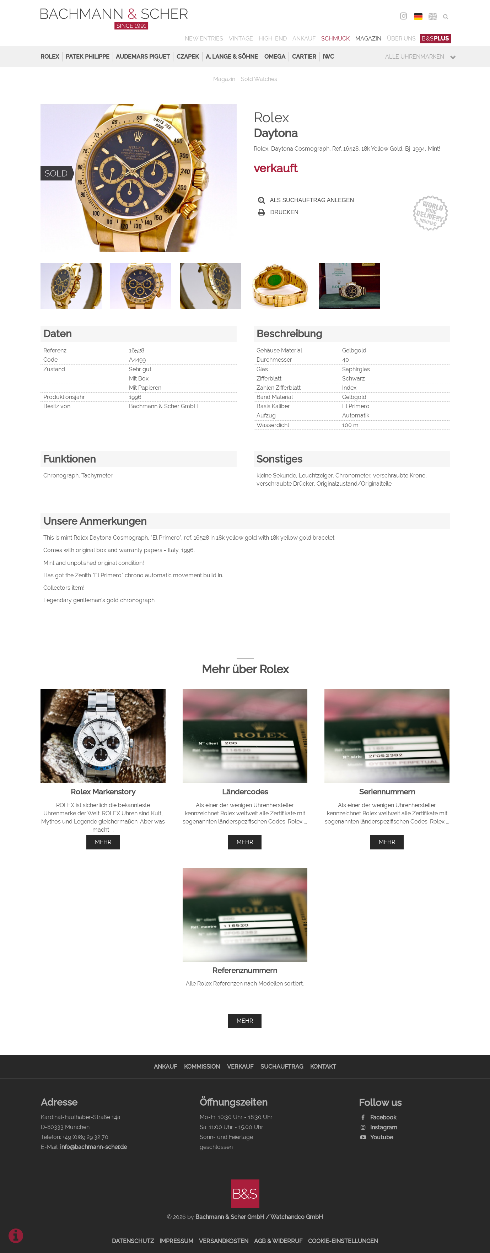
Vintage (241, 38)
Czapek (188, 56)
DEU (418, 16)
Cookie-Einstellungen (343, 1241)
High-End (273, 38)
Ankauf (304, 38)
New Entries (204, 38)
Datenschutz (133, 1241)
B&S (435, 38)
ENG (433, 16)
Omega (274, 56)
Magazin (368, 38)
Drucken (278, 212)
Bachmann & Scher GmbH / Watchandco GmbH (259, 1217)
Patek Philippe (87, 56)
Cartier (304, 56)
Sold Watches (259, 79)
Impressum (176, 1241)
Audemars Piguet (143, 56)
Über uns (401, 38)
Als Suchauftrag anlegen (306, 200)
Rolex (50, 56)
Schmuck (335, 38)
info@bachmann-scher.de (93, 1147)
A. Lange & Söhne (232, 56)
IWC (328, 56)
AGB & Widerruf (278, 1241)
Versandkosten (223, 1241)
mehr (103, 842)
